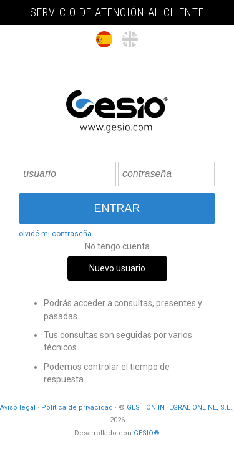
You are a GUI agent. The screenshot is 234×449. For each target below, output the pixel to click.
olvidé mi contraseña (55, 233)
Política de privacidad (77, 407)
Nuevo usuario (117, 268)
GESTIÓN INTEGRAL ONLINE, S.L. (179, 407)
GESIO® (147, 433)
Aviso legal (18, 407)
